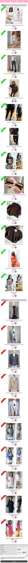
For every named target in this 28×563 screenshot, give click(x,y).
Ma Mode (2, 545)
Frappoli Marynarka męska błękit (14, 417)
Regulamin (2, 549)
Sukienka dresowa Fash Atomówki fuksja (14, 538)
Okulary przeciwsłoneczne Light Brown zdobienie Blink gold (14, 195)
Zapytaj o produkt (13, 101)
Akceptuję (14, 561)
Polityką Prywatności (22, 557)
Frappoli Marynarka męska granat (14, 368)
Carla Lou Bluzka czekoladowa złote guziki (14, 244)
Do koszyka (13, 28)
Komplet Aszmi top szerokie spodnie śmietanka (14, 25)
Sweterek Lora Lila (14, 292)
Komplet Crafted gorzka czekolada (14, 146)
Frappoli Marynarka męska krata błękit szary (14, 344)
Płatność (2, 547)
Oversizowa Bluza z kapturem (14, 489)
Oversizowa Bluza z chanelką (14, 441)
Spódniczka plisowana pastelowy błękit (14, 49)
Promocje (4, 300)
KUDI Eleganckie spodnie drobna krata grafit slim (14, 73)
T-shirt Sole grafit (14, 170)
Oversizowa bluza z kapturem (14, 465)
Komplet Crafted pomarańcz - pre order (14, 268)
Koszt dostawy (3, 551)
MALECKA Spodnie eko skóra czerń (14, 122)
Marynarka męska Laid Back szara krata (14, 320)
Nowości (4, 5)
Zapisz (19, 549)
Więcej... (15, 28)
